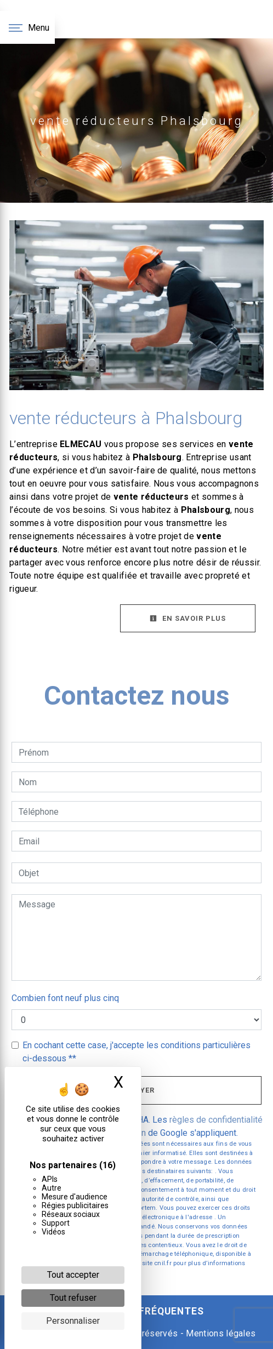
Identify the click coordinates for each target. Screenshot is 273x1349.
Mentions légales (219, 1333)
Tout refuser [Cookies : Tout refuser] (73, 1298)
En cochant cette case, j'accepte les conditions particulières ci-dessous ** (136, 1052)
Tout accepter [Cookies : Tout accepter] (73, 1275)
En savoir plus (188, 618)
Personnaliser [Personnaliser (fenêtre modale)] (73, 1321)
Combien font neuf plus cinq (65, 998)
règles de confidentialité (216, 1119)
